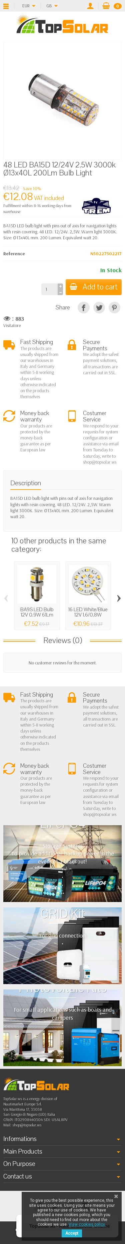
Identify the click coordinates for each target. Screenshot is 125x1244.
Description (25, 483)
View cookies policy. (87, 1224)
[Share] (83, 307)
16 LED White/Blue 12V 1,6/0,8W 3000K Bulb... (88, 615)
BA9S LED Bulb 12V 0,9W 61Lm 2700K (37, 615)
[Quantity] (49, 289)
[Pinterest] (114, 307)
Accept (71, 1233)
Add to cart (94, 287)
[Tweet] (99, 307)
